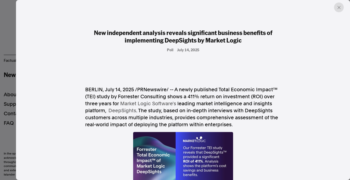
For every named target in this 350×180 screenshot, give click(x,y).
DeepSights (122, 111)
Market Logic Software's (148, 103)
